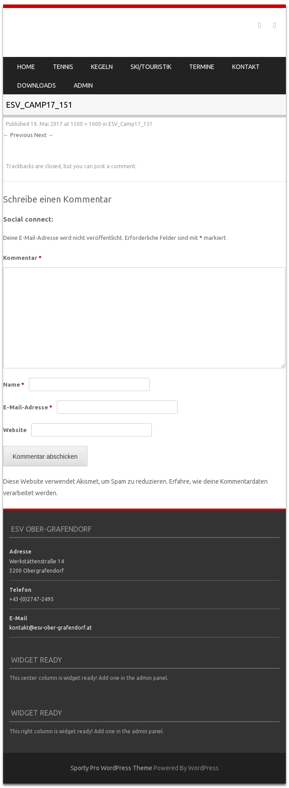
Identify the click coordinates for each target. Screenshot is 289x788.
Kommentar (22, 258)
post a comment (114, 166)
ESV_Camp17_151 (130, 124)
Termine (201, 66)
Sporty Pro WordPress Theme (111, 768)
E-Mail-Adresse (27, 407)
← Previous (18, 135)
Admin (83, 85)
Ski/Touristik (151, 66)
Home (26, 66)
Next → (44, 135)
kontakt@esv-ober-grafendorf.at (50, 627)
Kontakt (246, 66)
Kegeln (102, 66)
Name (13, 384)
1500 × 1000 (86, 124)
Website (15, 430)
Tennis (63, 66)
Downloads (36, 85)
